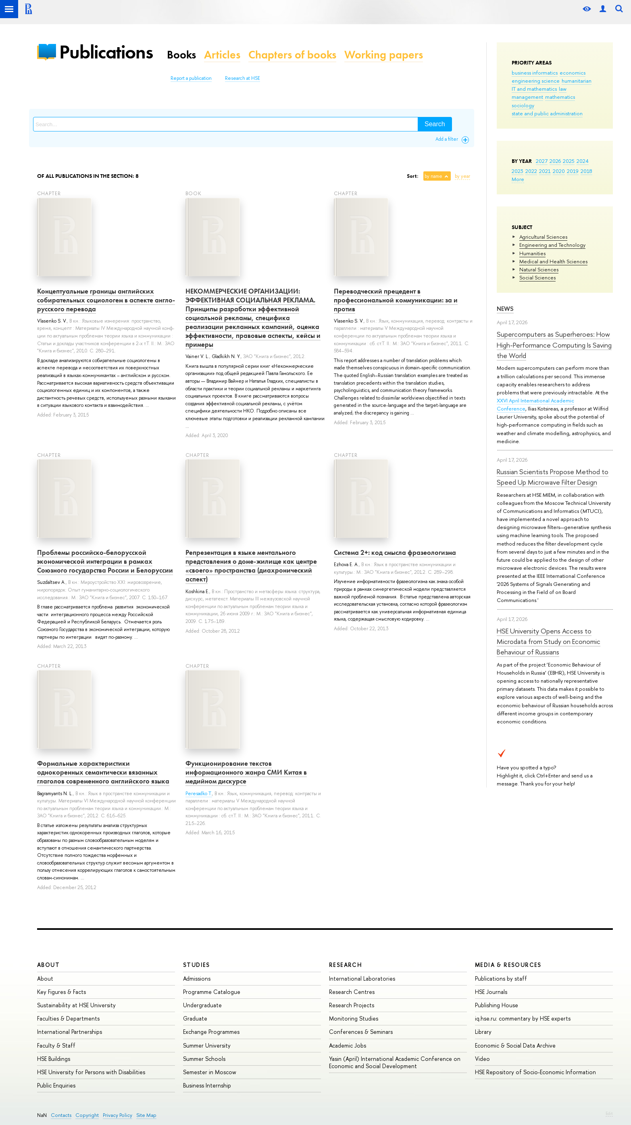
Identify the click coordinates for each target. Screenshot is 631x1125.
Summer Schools (204, 1058)
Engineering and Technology (552, 244)
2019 (573, 171)
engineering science (536, 80)
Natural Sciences (538, 269)
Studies (196, 965)
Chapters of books (292, 55)
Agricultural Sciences (543, 236)
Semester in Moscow (209, 1072)
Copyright (87, 1115)
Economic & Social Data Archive (515, 1045)
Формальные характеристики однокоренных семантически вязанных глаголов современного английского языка (103, 772)
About (48, 965)
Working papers (383, 55)
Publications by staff (501, 978)
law (562, 88)
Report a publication (191, 78)
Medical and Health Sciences (553, 261)
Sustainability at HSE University (76, 1005)
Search (435, 124)
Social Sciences (537, 277)
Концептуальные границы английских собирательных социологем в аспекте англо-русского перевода (106, 300)
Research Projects (351, 1005)
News (505, 308)
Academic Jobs (347, 1045)
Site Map (146, 1115)
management (527, 96)
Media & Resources (508, 965)
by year (462, 176)
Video (482, 1058)
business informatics (535, 72)
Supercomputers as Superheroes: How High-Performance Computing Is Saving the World (554, 344)
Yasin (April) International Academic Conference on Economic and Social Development (394, 1062)
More (518, 179)
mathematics (560, 96)
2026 (555, 161)
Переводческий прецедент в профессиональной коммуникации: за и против (396, 300)
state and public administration (547, 113)
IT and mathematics (534, 88)
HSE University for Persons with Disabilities (91, 1072)
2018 (586, 171)
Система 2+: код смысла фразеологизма (395, 552)
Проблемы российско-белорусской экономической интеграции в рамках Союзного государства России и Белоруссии (105, 561)
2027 (542, 161)
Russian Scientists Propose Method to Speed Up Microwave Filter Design (552, 477)
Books (181, 55)
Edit (609, 1113)
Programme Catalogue (211, 992)
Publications (106, 52)
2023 (517, 171)
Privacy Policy (117, 1115)
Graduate (195, 1018)
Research (345, 965)
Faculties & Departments (68, 1018)
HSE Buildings (53, 1058)
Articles (222, 55)
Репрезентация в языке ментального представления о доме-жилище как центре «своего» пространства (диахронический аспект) (251, 565)
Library (483, 1031)
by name (433, 176)
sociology (523, 105)
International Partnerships (69, 1031)
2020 (559, 171)
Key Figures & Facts (61, 992)
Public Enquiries (56, 1085)
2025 (569, 161)
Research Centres (352, 992)
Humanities (532, 253)
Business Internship (207, 1085)
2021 (545, 171)
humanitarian (576, 80)
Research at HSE (242, 78)
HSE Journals (491, 992)
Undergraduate (202, 1005)
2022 (531, 171)
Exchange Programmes (211, 1031)
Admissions (196, 978)
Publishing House (496, 1005)
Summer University (207, 1045)
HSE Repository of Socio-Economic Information (535, 1072)
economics (572, 72)
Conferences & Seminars (361, 1031)
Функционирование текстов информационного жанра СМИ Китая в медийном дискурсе (246, 772)
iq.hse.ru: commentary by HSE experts (523, 1018)
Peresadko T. (198, 793)
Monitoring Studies (353, 1018)
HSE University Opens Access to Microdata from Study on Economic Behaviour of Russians (548, 641)
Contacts (61, 1115)
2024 (583, 161)
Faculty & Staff (56, 1045)
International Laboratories (362, 978)
